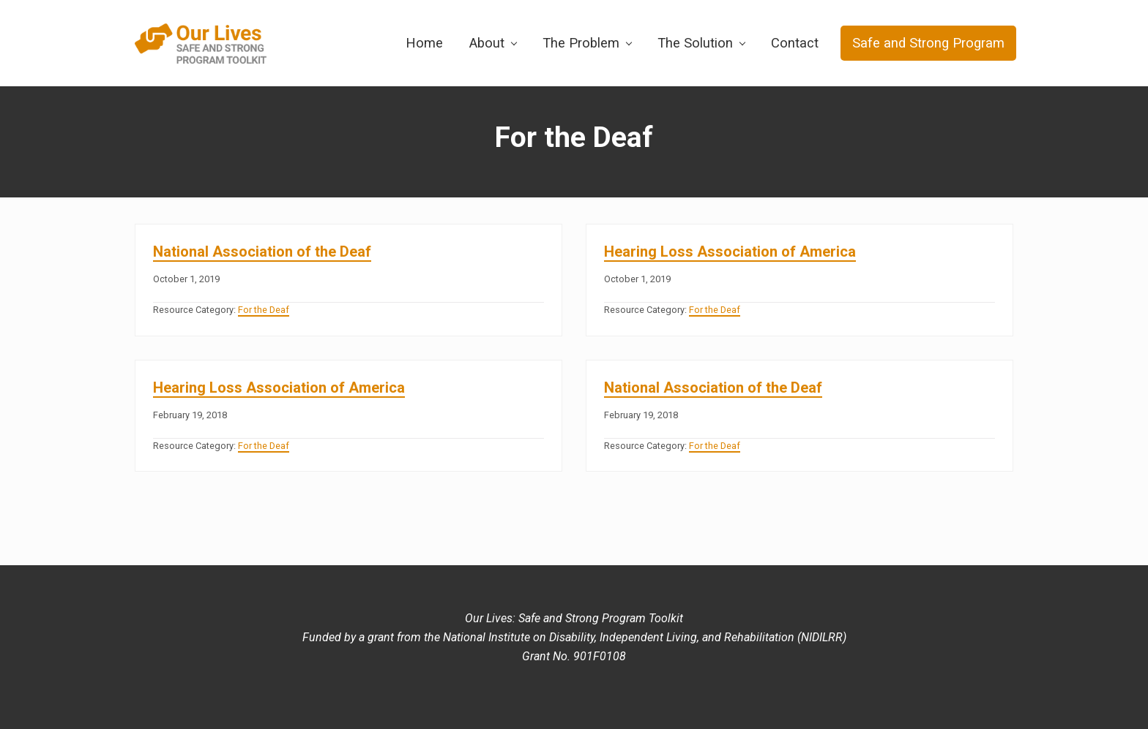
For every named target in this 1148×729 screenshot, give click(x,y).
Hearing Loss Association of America (730, 251)
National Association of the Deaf (262, 251)
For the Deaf (263, 309)
